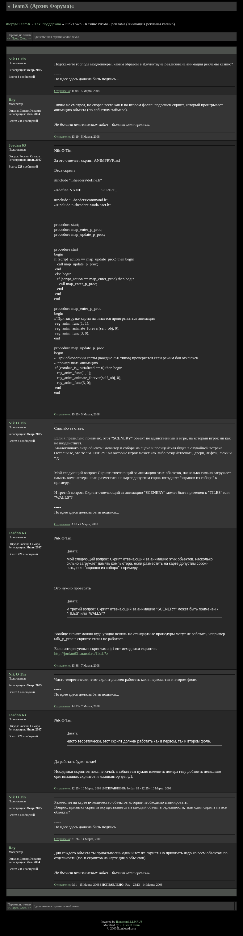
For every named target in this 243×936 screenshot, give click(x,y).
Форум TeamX (18, 24)
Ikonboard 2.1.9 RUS (129, 921)
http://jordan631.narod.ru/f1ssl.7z (81, 653)
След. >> (25, 38)
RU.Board (125, 925)
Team (136, 925)
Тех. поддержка (48, 24)
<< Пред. (13, 38)
